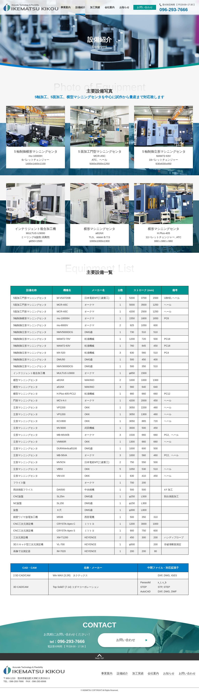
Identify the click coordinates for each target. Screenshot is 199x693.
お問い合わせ (145, 7)
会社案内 (153, 673)
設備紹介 (122, 673)
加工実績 (137, 673)
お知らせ (168, 673)
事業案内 (106, 673)
